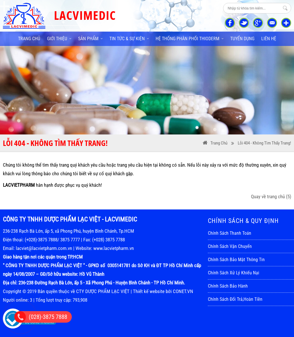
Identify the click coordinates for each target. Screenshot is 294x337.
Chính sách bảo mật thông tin (236, 259)
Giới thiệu (59, 38)
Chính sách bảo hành (228, 286)
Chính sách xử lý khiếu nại (233, 273)
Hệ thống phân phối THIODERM (189, 38)
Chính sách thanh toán (229, 233)
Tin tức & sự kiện (129, 38)
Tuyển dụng (242, 38)
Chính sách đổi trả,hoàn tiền (235, 299)
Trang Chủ (218, 143)
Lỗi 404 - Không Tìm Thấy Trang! (264, 143)
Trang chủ (29, 38)
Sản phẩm (90, 38)
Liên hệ (268, 38)
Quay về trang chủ (271, 196)
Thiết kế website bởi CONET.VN (163, 291)
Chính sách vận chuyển (230, 246)
